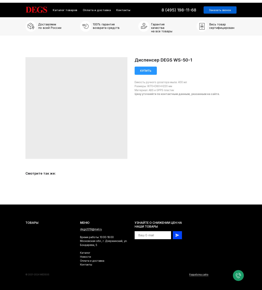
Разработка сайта (198, 274)
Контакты (123, 10)
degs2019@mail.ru (91, 229)
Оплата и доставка (97, 10)
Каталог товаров (65, 10)
